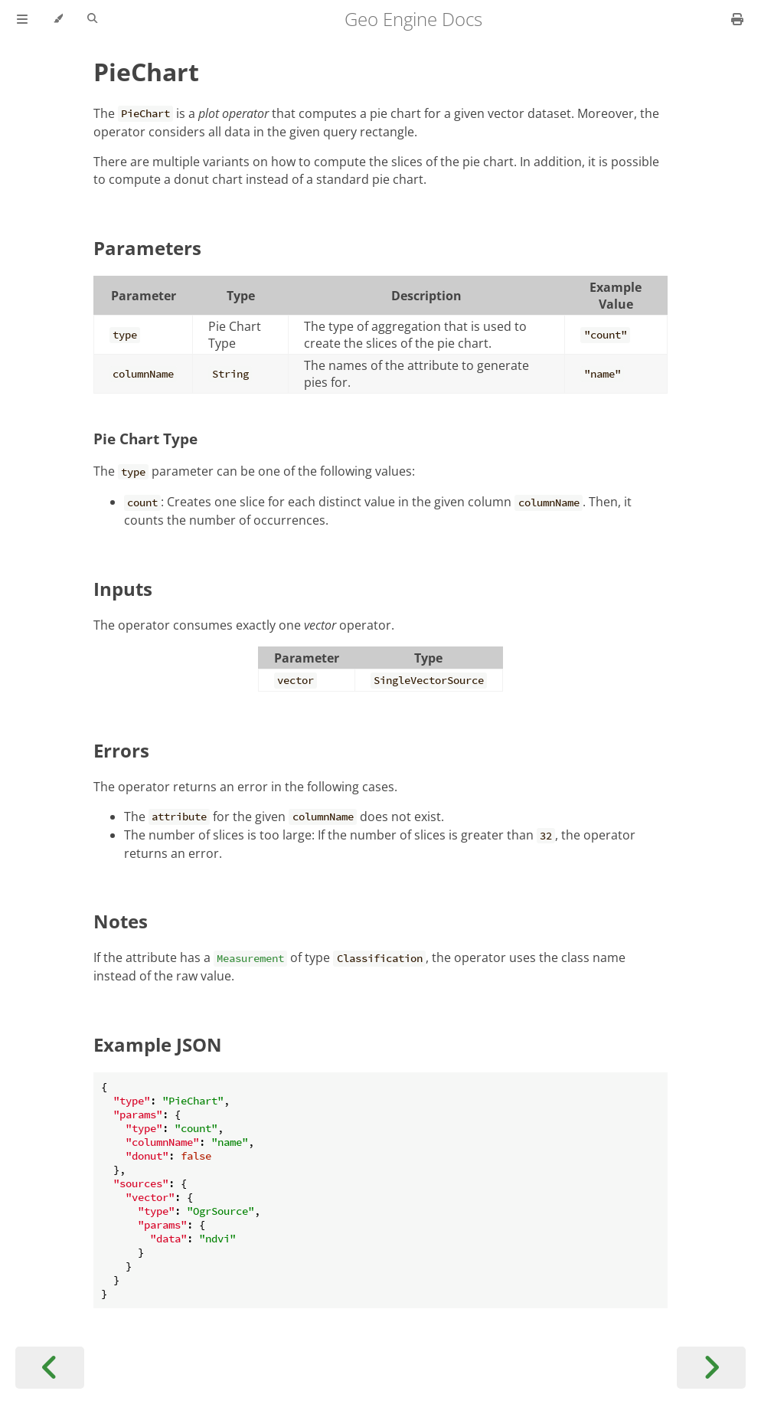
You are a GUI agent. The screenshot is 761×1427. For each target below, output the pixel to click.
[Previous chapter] (49, 1368)
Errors (121, 750)
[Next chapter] (711, 1368)
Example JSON (157, 1044)
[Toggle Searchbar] (92, 19)
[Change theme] (58, 19)
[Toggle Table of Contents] (22, 19)
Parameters (147, 247)
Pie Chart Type (145, 438)
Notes (120, 921)
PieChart (146, 71)
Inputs (122, 588)
